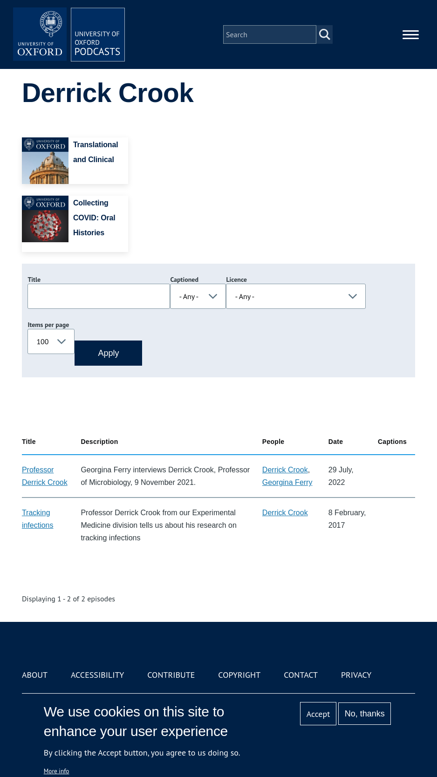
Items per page (48, 324)
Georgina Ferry (287, 482)
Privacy (356, 674)
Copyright (239, 674)
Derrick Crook (285, 470)
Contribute (171, 674)
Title (34, 279)
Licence (236, 279)
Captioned (184, 279)
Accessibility (97, 674)
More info (56, 771)
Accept (318, 714)
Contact (301, 674)
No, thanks (365, 713)
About (35, 674)
